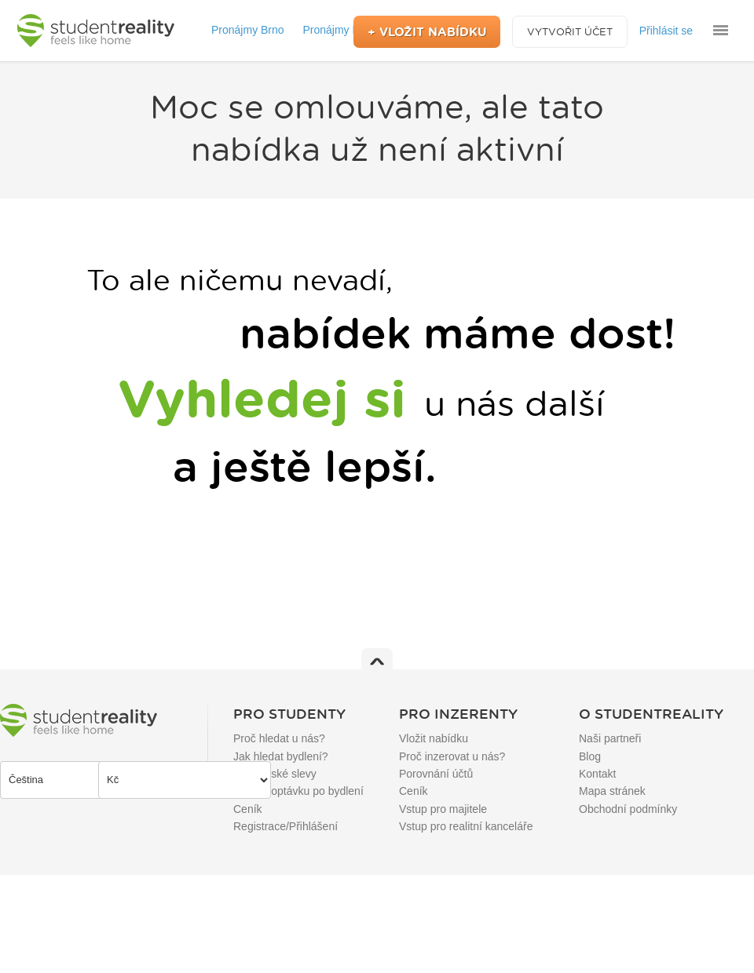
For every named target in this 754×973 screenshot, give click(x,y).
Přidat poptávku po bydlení (298, 791)
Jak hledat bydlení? (280, 756)
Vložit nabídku (433, 738)
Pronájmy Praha (341, 30)
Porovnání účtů (436, 773)
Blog (590, 756)
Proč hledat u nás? (279, 738)
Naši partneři (610, 738)
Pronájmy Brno (247, 30)
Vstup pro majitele (443, 809)
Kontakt (597, 773)
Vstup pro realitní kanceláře (466, 826)
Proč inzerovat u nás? (452, 756)
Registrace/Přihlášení (285, 826)
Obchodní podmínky (628, 809)
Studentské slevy (275, 773)
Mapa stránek (612, 791)
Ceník (247, 809)
